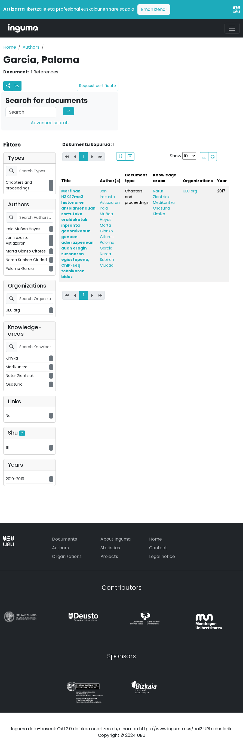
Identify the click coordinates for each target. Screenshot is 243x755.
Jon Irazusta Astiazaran (110, 196)
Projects (109, 556)
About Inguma (115, 539)
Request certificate (97, 85)
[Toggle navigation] (232, 28)
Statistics (110, 548)
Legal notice (162, 556)
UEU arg (190, 191)
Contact (158, 548)
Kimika (159, 214)
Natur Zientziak (161, 193)
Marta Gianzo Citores (106, 231)
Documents (64, 539)
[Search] (30, 112)
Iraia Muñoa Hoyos (106, 213)
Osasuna (161, 208)
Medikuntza (164, 202)
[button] (16, 86)
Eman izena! (154, 9)
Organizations (67, 556)
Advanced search (50, 123)
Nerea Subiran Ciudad (107, 259)
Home (9, 47)
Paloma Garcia (107, 245)
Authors (31, 47)
